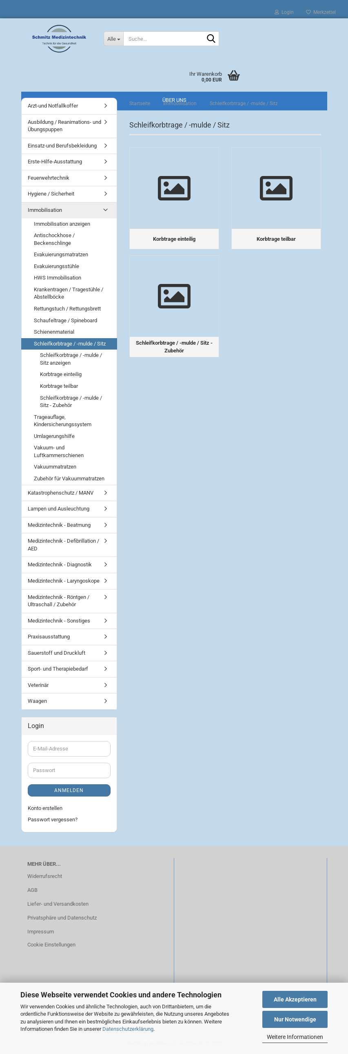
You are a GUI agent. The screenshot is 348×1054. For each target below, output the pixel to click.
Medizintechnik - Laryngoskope (64, 581)
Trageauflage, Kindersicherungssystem (62, 421)
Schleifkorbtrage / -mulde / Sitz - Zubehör (71, 402)
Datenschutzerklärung (127, 1029)
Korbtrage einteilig (61, 374)
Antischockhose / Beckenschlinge (54, 239)
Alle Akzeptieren (295, 999)
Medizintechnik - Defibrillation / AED (63, 545)
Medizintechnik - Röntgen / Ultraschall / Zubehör (58, 601)
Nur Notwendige (295, 1019)
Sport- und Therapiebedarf (58, 669)
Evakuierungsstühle (56, 266)
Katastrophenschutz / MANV (60, 493)
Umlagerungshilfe (54, 436)
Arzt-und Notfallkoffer (53, 106)
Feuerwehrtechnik (48, 178)
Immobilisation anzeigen (62, 224)
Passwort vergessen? (53, 819)
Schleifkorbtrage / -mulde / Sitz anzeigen (71, 359)
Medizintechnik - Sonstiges (59, 621)
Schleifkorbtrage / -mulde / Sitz (70, 344)
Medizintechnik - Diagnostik (60, 564)
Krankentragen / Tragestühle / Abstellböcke (68, 293)
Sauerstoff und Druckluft (56, 653)
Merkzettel (321, 12)
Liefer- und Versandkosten (58, 904)
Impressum (40, 932)
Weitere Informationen (295, 1037)
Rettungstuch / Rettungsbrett (67, 309)
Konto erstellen (45, 808)
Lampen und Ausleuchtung (58, 509)
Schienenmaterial (54, 332)
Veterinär (38, 685)
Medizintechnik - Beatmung (59, 525)
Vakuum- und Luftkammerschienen (59, 451)
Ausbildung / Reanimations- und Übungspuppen (64, 126)
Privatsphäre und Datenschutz (62, 918)
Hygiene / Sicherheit (51, 194)
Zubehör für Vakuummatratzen (69, 478)
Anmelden (69, 790)
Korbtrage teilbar (59, 386)
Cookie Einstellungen (51, 945)
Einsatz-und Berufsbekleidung (62, 146)
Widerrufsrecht (44, 876)
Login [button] (284, 12)
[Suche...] (113, 38)
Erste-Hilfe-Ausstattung (55, 161)
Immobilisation (45, 210)
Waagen (37, 701)
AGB (32, 890)
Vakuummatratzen (55, 467)
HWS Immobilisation (57, 278)
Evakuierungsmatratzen (61, 254)
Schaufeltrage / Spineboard (65, 320)
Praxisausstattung (49, 637)
